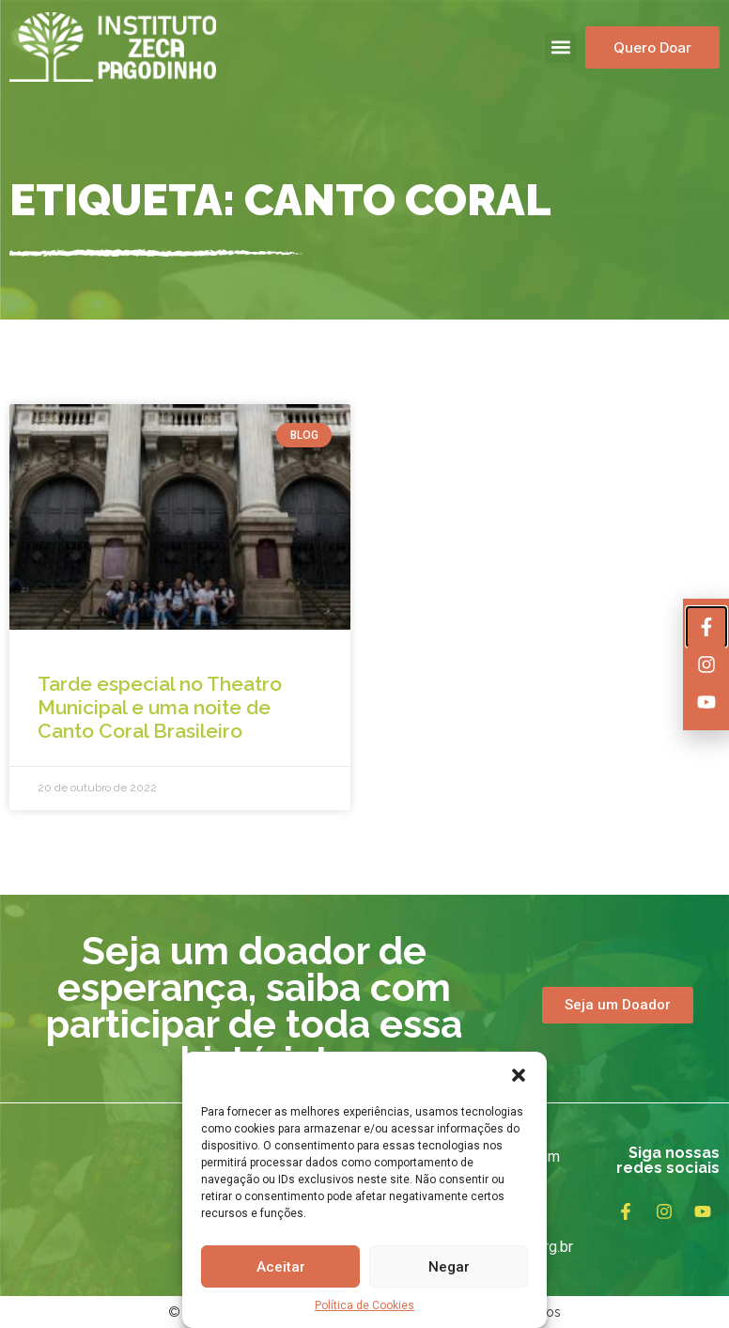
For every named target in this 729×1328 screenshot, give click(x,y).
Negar (449, 1266)
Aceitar (280, 1266)
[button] (518, 1075)
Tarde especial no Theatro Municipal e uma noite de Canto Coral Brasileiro (160, 707)
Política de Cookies (364, 1305)
